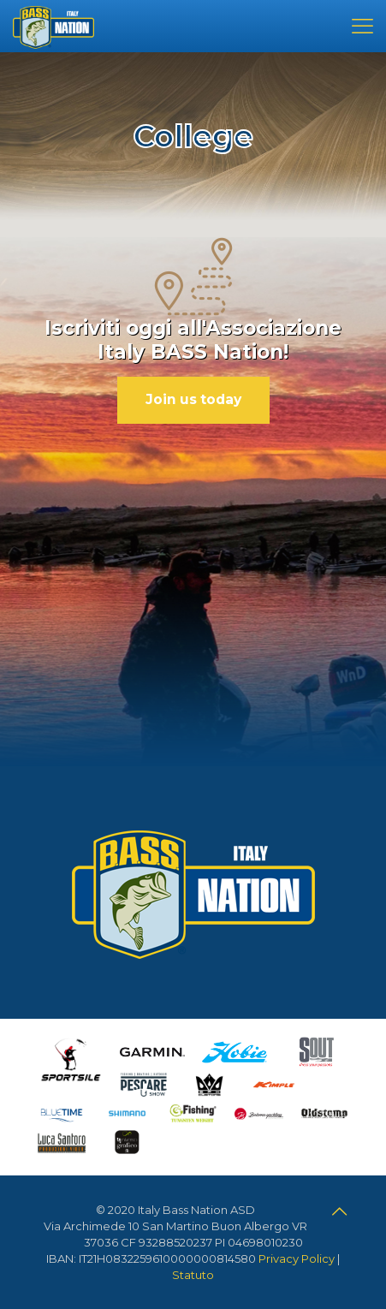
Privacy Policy (296, 1258)
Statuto (193, 1275)
